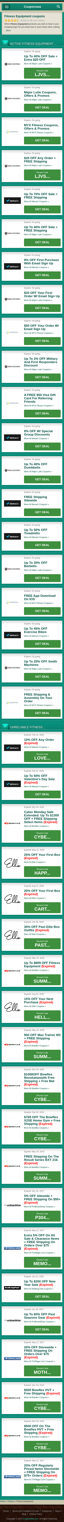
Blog (24, 1514)
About (57, 1511)
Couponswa (32, 6)
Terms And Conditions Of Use (25, 1511)
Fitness (11, 1501)
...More (7, 30)
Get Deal (42, 107)
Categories (47, 1511)
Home (2, 1501)
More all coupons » (38, 64)
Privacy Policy (35, 1514)
